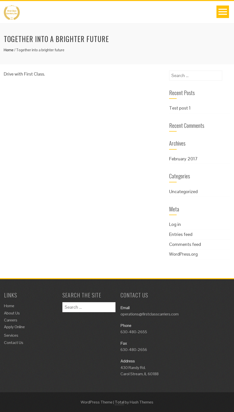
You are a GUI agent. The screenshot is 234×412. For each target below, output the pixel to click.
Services (11, 335)
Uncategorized (183, 191)
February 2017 (183, 159)
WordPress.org (183, 254)
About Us (12, 313)
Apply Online (14, 326)
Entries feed (180, 234)
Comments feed (185, 244)
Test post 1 (180, 108)
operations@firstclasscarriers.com (150, 314)
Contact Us (13, 342)
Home (9, 50)
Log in (175, 224)
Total (119, 402)
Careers (10, 320)
